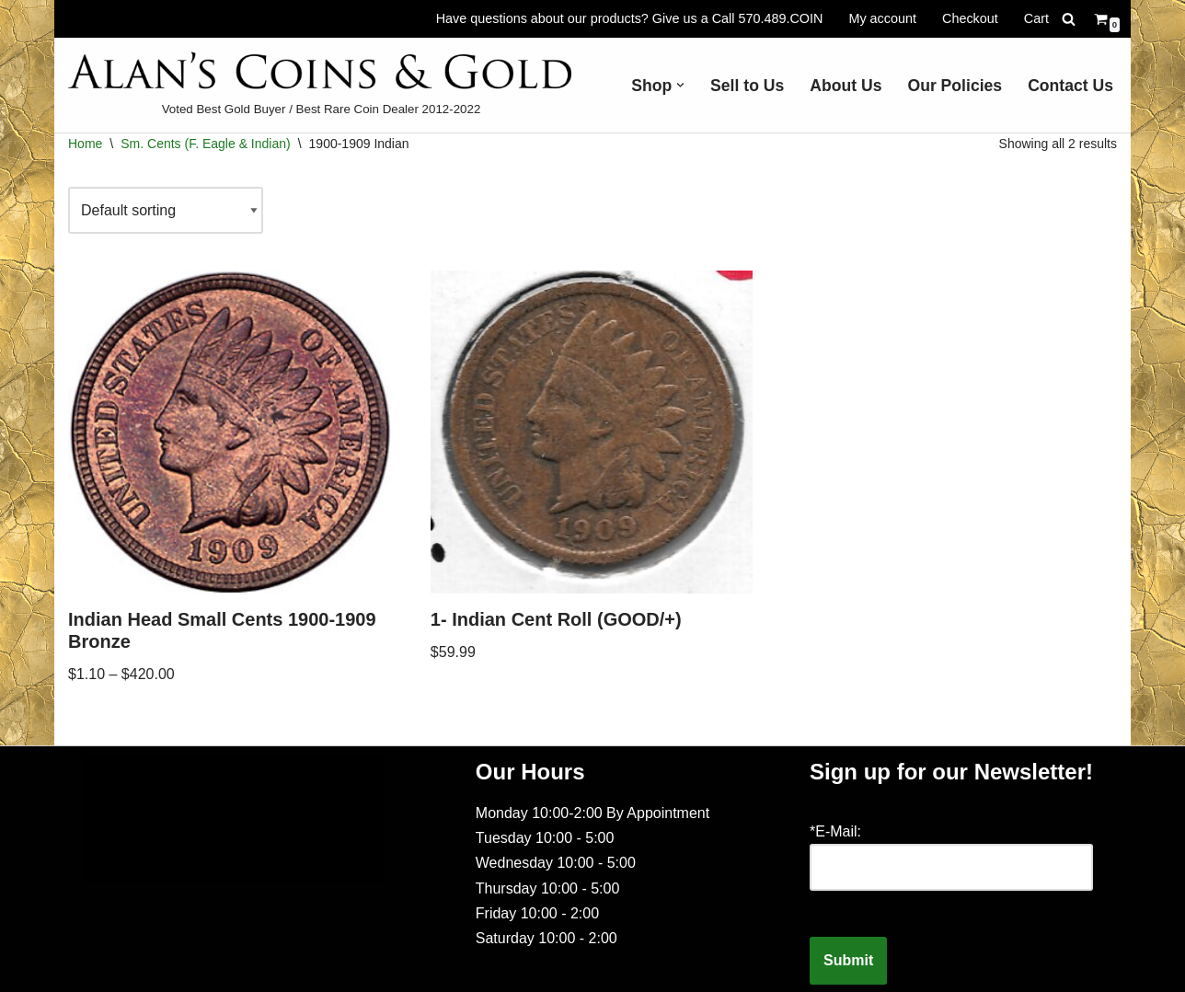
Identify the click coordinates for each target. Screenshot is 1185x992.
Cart (1036, 18)
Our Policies (954, 85)
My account (882, 18)
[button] (680, 85)
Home (85, 143)
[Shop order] (165, 210)
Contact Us (1070, 85)
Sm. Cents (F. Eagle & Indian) (205, 143)
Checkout (970, 18)
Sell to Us (747, 85)
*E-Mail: (835, 831)
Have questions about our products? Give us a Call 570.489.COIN (629, 18)
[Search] (1069, 19)
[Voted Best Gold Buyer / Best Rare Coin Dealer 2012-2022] (321, 85)
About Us (845, 85)
